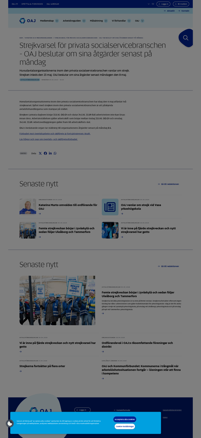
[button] (10, 423)
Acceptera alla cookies (125, 419)
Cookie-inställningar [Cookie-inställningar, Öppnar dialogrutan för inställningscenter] (125, 426)
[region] (85, 423)
